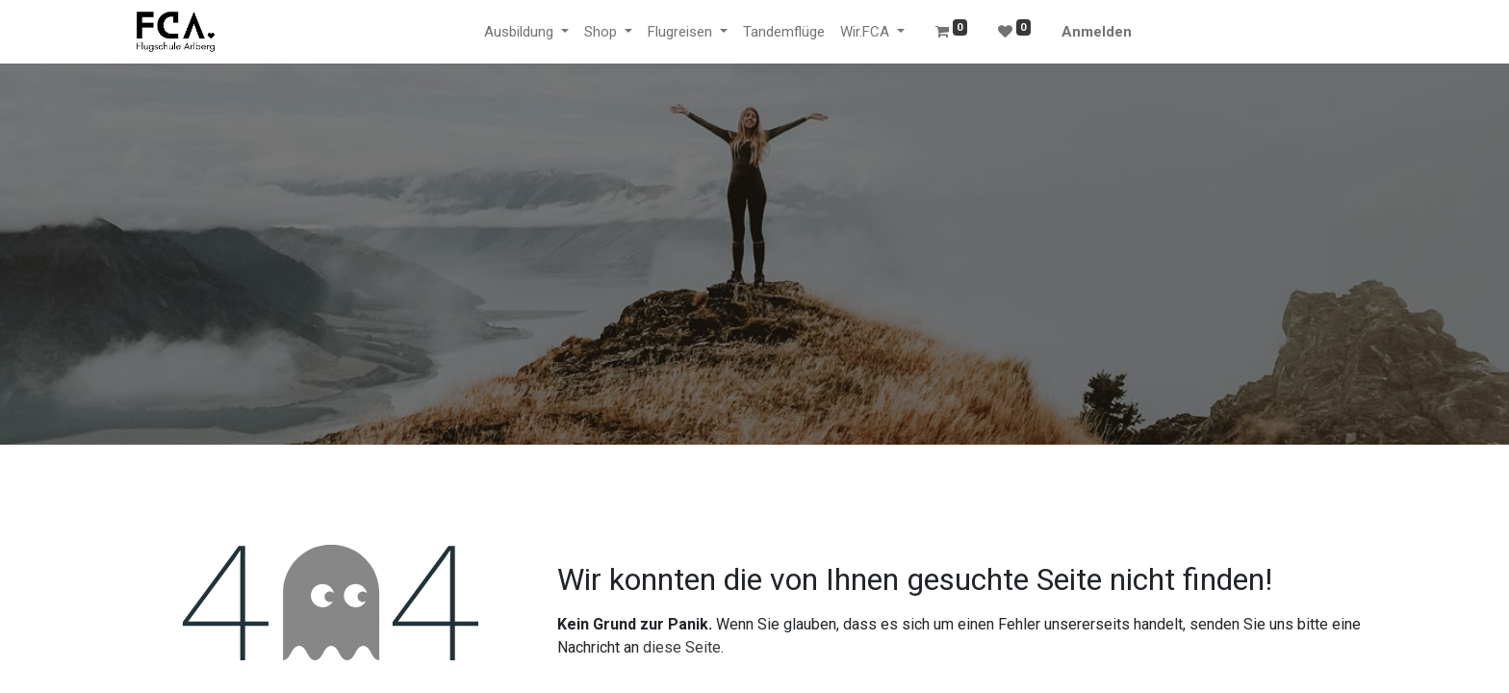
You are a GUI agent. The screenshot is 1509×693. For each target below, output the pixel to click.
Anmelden (1096, 31)
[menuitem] (783, 32)
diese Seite (682, 647)
